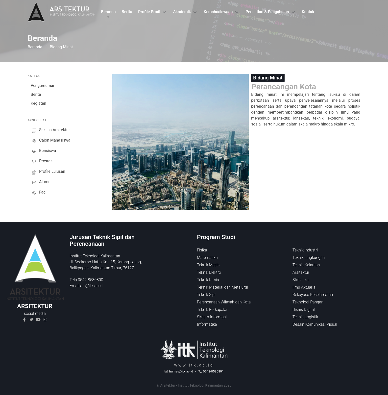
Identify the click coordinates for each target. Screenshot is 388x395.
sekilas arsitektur (50, 130)
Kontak (308, 11)
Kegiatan (38, 103)
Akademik (182, 11)
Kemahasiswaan (218, 11)
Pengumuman (43, 85)
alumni (41, 182)
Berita (127, 11)
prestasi (42, 162)
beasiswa (43, 151)
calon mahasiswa (50, 141)
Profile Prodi (149, 11)
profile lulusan (48, 172)
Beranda (108, 11)
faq (38, 193)
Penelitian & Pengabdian (267, 11)
